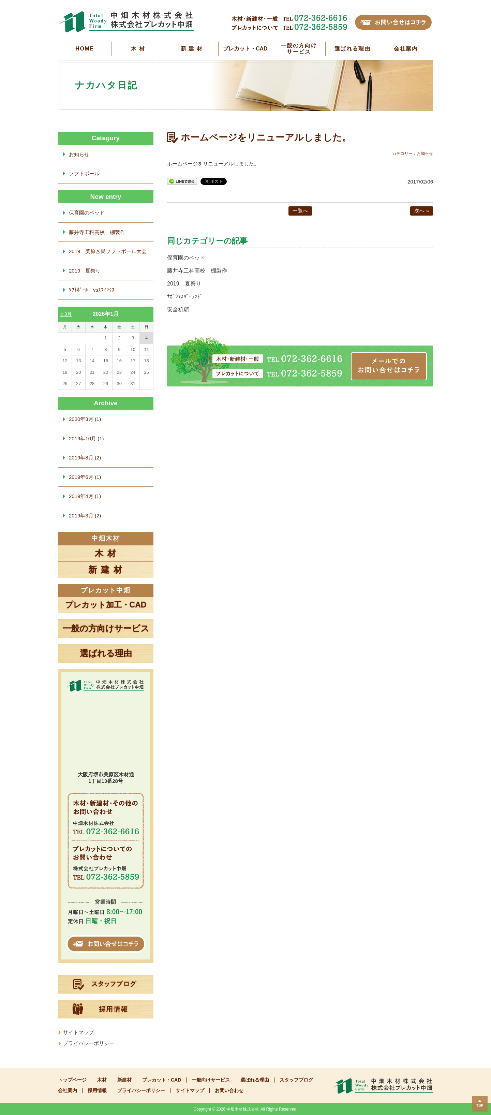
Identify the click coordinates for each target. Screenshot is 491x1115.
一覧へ (300, 211)
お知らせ (79, 154)
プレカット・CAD (245, 49)
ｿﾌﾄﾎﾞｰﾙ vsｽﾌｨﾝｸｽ (92, 290)
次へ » (421, 211)
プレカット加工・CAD (106, 604)
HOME (84, 49)
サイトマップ (78, 1032)
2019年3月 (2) (85, 515)
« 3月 (66, 314)
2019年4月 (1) (85, 496)
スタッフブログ (296, 1080)
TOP (479, 1105)
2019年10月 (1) (86, 438)
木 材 (138, 49)
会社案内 (406, 49)
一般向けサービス (211, 1080)
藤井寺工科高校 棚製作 (197, 271)
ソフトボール (84, 173)
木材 (102, 1080)
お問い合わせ (229, 1090)
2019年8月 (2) (85, 457)
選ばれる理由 (352, 49)
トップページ (72, 1080)
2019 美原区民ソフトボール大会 (108, 251)
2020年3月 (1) (85, 419)
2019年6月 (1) (85, 477)
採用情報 (97, 1090)
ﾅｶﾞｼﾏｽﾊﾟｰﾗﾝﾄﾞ (185, 296)
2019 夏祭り (184, 284)
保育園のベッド (186, 258)
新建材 (124, 1080)
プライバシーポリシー (88, 1043)
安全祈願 (178, 309)
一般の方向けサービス (299, 49)
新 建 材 (192, 49)
